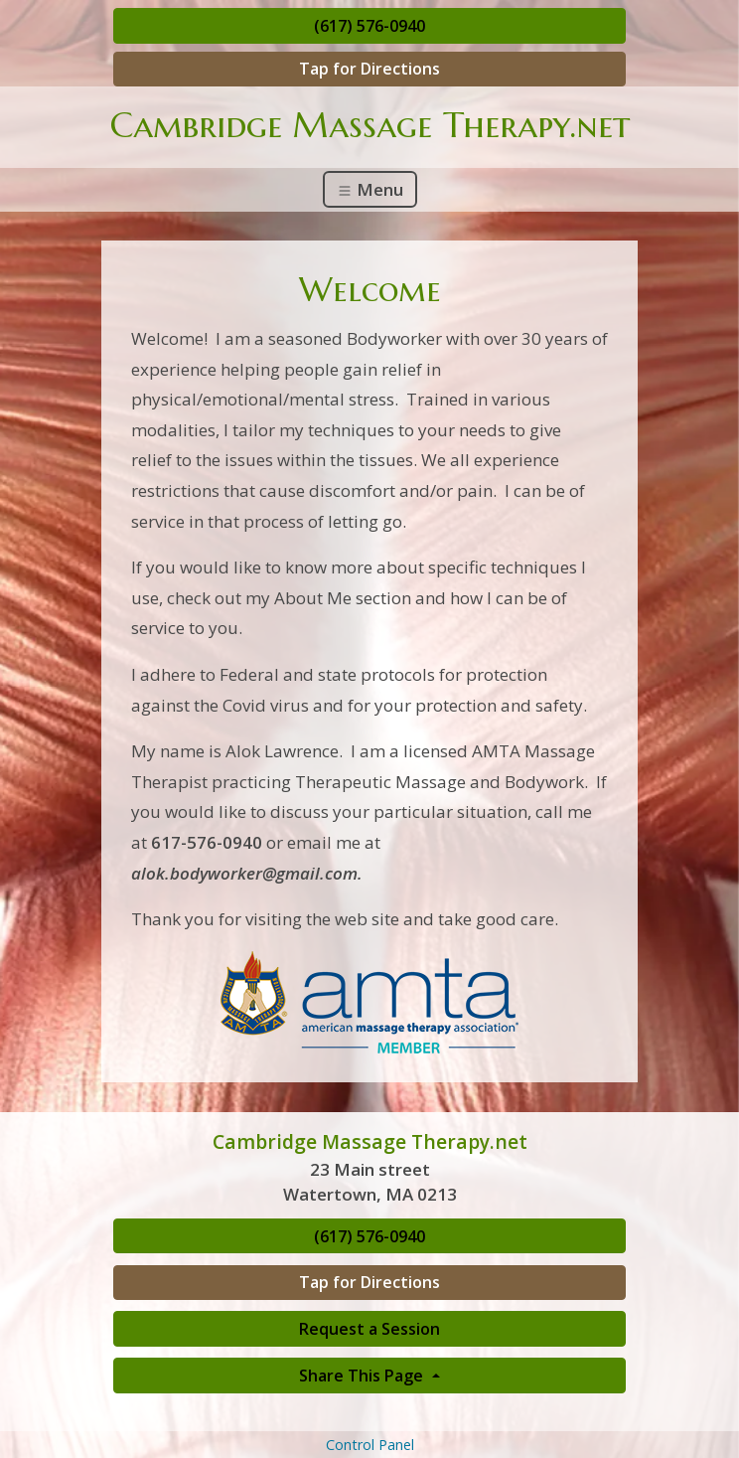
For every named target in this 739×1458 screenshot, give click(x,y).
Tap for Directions (369, 69)
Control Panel (370, 1444)
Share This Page (363, 1375)
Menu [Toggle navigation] (370, 189)
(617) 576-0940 (369, 26)
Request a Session (369, 1329)
